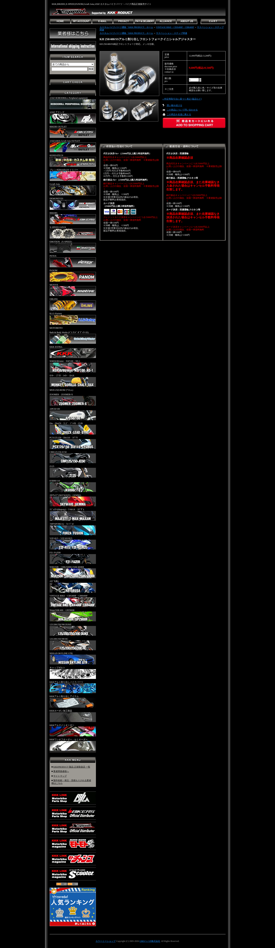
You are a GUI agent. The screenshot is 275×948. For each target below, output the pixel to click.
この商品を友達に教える (179, 114)
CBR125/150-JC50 (73, 457)
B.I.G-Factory (73, 318)
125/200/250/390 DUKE (73, 629)
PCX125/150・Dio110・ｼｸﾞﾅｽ (73, 442)
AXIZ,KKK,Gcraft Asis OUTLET (73, 146)
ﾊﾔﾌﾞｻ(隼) (73, 586)
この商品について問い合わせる (182, 110)
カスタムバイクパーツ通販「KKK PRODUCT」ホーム (126, 27)
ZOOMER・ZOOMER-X (73, 399)
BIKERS (73, 218)
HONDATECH (73, 160)
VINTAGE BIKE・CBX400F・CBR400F (73, 600)
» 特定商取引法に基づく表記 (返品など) (182, 99)
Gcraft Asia (73, 189)
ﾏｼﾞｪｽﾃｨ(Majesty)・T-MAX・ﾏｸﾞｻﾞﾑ (73, 514)
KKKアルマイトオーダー (73, 730)
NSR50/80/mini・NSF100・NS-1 (73, 366)
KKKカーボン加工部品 (73, 715)
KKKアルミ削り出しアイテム (73, 701)
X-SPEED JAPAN (73, 232)
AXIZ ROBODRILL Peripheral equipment (73, 103)
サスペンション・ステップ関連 (171, 33)
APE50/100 (73, 414)
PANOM (73, 275)
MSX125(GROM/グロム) (61, 390)
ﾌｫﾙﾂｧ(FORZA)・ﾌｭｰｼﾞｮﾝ (73, 529)
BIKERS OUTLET (73, 131)
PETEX (73, 261)
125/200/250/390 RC (73, 644)
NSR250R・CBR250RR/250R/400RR (73, 572)
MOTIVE (73, 290)
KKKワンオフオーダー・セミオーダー (73, 744)
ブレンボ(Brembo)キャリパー (73, 175)
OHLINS (73, 304)
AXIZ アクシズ (73, 117)
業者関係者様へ (61, 771)
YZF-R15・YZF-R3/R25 (73, 543)
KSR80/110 (73, 485)
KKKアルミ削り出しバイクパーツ (73, 687)
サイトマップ (60, 776)
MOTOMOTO (56, 328)
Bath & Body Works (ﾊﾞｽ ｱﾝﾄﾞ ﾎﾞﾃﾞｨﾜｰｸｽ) (73, 337)
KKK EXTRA (73, 352)
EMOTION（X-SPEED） (73, 246)
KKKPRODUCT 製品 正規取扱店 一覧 (71, 767)
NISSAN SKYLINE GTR (73, 658)
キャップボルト (73, 672)
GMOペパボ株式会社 (149, 941)
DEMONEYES (73, 203)
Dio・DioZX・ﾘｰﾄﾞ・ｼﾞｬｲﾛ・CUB (73, 428)
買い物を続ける (174, 105)
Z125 (73, 471)
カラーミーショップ (106, 941)
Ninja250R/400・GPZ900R (73, 615)
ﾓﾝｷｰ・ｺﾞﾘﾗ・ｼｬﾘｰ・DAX (73, 380)
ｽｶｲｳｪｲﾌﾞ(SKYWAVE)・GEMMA (73, 500)
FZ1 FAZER (73, 557)
